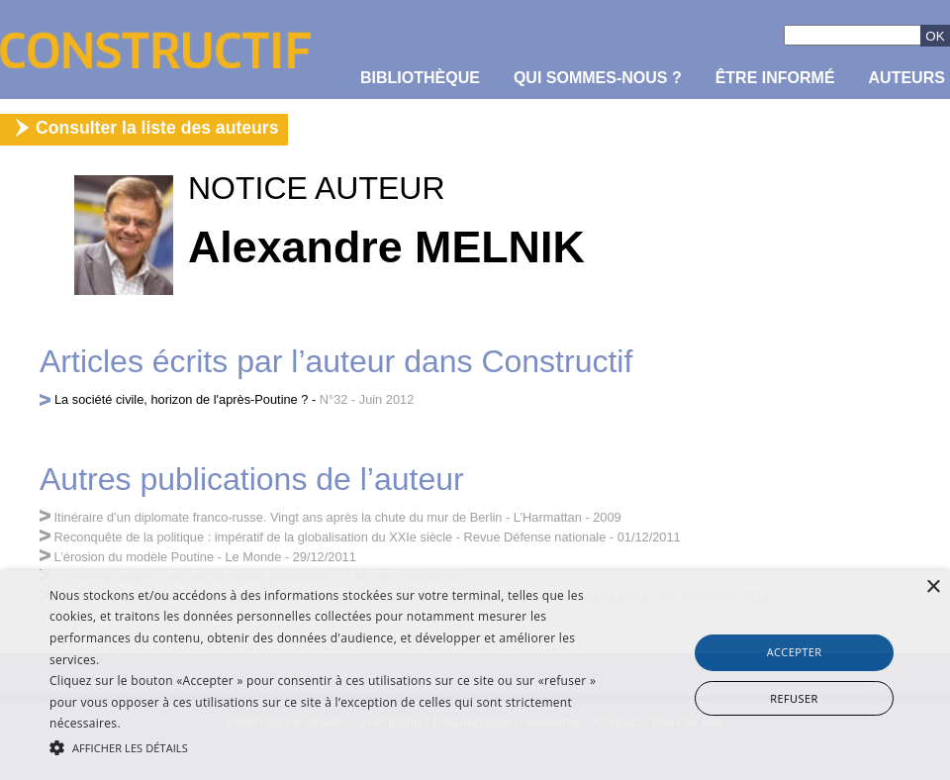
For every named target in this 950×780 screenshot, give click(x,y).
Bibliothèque (420, 77)
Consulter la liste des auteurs (157, 128)
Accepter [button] (794, 651)
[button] (326, 746)
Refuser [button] (793, 698)
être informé (775, 77)
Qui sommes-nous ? (598, 77)
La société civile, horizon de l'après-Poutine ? (181, 399)
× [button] (932, 587)
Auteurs (907, 77)
